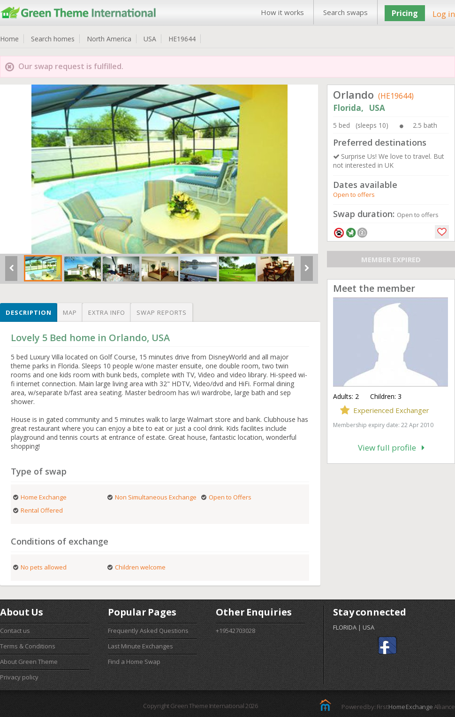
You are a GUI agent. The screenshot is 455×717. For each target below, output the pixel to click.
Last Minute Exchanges (140, 646)
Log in (443, 13)
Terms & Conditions (27, 646)
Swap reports (161, 312)
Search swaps (345, 12)
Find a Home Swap (134, 661)
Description (29, 312)
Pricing (405, 13)
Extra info (106, 312)
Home (9, 38)
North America (109, 38)
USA (150, 38)
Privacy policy (19, 677)
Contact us (15, 630)
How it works (282, 12)
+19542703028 (235, 630)
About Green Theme (29, 661)
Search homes (53, 38)
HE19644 (182, 38)
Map (70, 312)
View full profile (391, 447)
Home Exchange (410, 706)
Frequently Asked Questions (148, 630)
